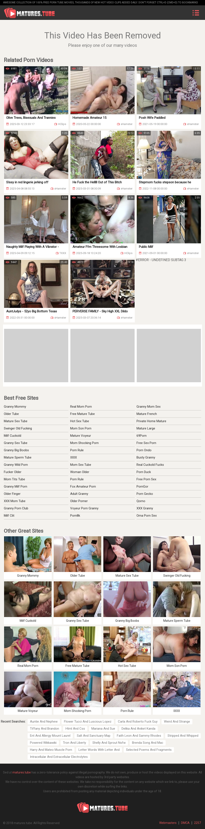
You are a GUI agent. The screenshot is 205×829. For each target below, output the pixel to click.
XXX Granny (145, 508)
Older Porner (79, 501)
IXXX (73, 457)
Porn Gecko (145, 494)
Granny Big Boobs (16, 450)
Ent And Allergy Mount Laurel (50, 736)
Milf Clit (9, 515)
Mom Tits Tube (14, 479)
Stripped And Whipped (183, 736)
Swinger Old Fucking (18, 428)
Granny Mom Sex (148, 407)
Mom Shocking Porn (84, 443)
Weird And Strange (177, 721)
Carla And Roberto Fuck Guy (137, 721)
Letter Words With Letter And (99, 750)
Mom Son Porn (80, 428)
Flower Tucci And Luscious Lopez (87, 721)
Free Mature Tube (82, 414)
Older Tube (11, 414)
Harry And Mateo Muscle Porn (51, 750)
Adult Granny (79, 494)
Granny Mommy (15, 407)
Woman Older (79, 472)
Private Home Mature (151, 421)
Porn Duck (144, 472)
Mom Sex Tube (80, 465)
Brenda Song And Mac (147, 743)
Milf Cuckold (12, 436)
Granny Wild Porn (16, 465)
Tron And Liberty (74, 743)
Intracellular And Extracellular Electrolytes (59, 757)
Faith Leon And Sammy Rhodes (139, 736)
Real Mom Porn (81, 407)
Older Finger (12, 494)
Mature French (147, 414)
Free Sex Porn (146, 443)
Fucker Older (12, 472)
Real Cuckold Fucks (150, 465)
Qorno (141, 501)
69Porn (142, 436)
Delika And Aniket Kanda (138, 729)
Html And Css (75, 729)
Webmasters (168, 823)
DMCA (185, 823)
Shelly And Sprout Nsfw (109, 743)
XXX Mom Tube (14, 501)
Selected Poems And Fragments (149, 750)
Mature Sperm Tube (17, 457)
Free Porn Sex (146, 479)
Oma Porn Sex (147, 515)
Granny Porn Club (16, 508)
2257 (197, 823)
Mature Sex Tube (15, 421)
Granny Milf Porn (15, 486)
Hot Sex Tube (79, 421)
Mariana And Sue (103, 729)
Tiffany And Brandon (44, 729)
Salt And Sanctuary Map (93, 736)
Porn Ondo (144, 450)
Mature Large (146, 428)
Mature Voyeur (80, 436)
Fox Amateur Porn (83, 486)
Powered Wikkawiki (43, 743)
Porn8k (75, 515)
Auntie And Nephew (44, 721)
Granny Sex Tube (15, 443)
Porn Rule (77, 450)
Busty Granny (146, 457)
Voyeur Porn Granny (84, 508)
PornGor (142, 486)
